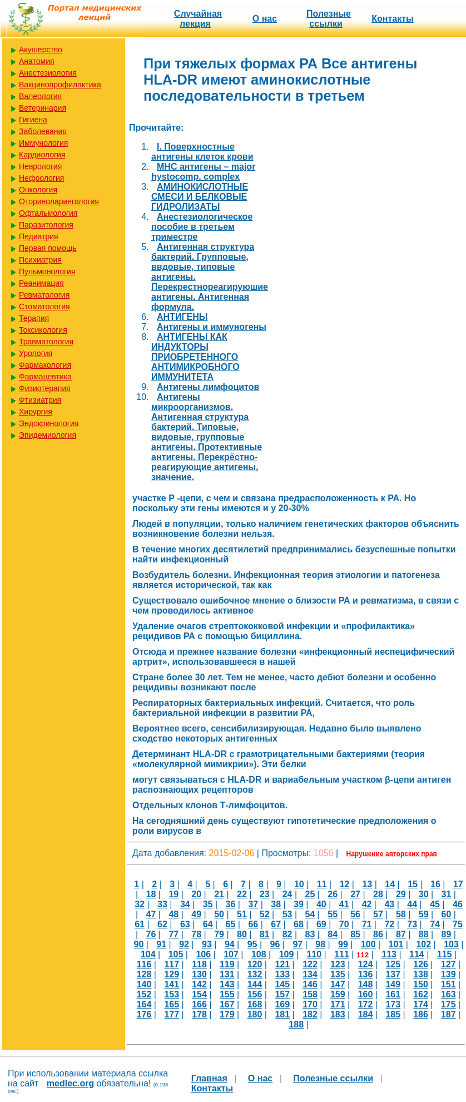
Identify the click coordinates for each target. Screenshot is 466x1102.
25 (310, 894)
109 (286, 954)
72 (389, 924)
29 (401, 894)
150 (420, 984)
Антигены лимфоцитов (208, 387)
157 (282, 994)
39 (299, 904)
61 (140, 924)
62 (162, 924)
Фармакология (45, 364)
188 (296, 1024)
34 (185, 904)
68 (299, 924)
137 (392, 974)
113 (388, 954)
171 (337, 1004)
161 (392, 994)
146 (310, 984)
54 (310, 914)
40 (321, 904)
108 (258, 954)
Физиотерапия (45, 388)
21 (219, 894)
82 (287, 934)
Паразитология (46, 224)
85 (355, 934)
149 (392, 984)
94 (230, 944)
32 (140, 904)
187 (448, 1014)
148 (365, 984)
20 (196, 894)
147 (337, 984)
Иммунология (43, 143)
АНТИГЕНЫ (182, 317)
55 (333, 914)
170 (310, 1004)
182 (310, 1014)
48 (173, 914)
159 (337, 994)
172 (365, 1004)
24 (287, 894)
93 (207, 944)
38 (276, 904)
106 (203, 954)
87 (401, 934)
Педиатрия (38, 236)
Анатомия (36, 61)
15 (413, 884)
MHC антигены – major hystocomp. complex (203, 171)
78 (196, 934)
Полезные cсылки (328, 18)
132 (254, 974)
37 (253, 904)
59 (424, 914)
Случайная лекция (198, 18)
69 (321, 924)
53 (287, 914)
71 (367, 924)
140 (144, 984)
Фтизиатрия (40, 400)
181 (282, 1014)
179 (227, 1014)
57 (378, 914)
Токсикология (43, 329)
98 (320, 944)
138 (420, 974)
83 (310, 934)
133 (282, 974)
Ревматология (44, 294)
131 (227, 974)
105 (176, 954)
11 (322, 884)
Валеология (40, 96)
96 (275, 944)
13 (367, 884)
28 (378, 894)
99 (343, 944)
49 (196, 914)
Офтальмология (48, 213)
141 (171, 984)
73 (412, 924)
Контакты (392, 18)
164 (144, 1004)
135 (337, 974)
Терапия (34, 318)
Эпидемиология (47, 435)
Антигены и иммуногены (211, 327)
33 (162, 904)
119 (227, 964)
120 (254, 964)
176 (144, 1014)
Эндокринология (48, 423)
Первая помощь (48, 248)
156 (254, 994)
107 (231, 954)
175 (448, 1004)
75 (458, 924)
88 (424, 934)
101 (396, 944)
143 (227, 984)
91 (161, 944)
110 (313, 954)
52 (265, 914)
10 (299, 884)
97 (298, 944)
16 (435, 884)
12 (345, 884)
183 (337, 1014)
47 (151, 914)
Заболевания (43, 131)
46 (458, 904)
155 (227, 994)
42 (367, 904)
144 (254, 984)
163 (448, 994)
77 (173, 934)
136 (365, 974)
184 (365, 1014)
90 (139, 944)
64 (208, 924)
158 (310, 994)
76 (151, 934)
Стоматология (44, 306)
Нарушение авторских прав (391, 854)
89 (447, 934)
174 (420, 1004)
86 (378, 934)
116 (144, 964)
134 (310, 974)
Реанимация (41, 283)
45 (435, 904)
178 (199, 1014)
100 (368, 944)
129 (171, 974)
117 (171, 964)
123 (337, 964)
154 (199, 994)
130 (199, 974)
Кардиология (42, 154)
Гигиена (33, 119)
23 (265, 894)
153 (171, 994)
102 (423, 944)
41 (344, 904)
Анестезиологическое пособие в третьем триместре (201, 226)
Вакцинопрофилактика (60, 84)
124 (365, 964)
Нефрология (41, 178)
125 (392, 964)
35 (208, 904)
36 (231, 904)
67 (276, 924)
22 (242, 894)
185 (392, 1014)
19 (173, 894)
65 (231, 924)
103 (451, 944)
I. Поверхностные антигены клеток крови (202, 151)
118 (199, 964)
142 (199, 984)
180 (254, 1014)
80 (242, 934)
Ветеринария (42, 107)
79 (219, 934)
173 (392, 1004)
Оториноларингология (59, 201)
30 (424, 894)
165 (171, 1004)
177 (171, 1014)
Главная (209, 1078)
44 (412, 904)
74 (435, 924)
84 (333, 934)
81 (265, 934)
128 (144, 974)
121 (282, 964)
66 (253, 924)
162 (420, 994)
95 (252, 944)
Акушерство (40, 49)
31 (447, 894)
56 (355, 914)
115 (444, 954)
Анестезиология (48, 72)
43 (389, 904)
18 (151, 894)
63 (185, 924)
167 (227, 1004)
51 (242, 914)
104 (148, 954)
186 (420, 1014)
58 (401, 914)
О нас (264, 18)
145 (282, 984)
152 (144, 994)
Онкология (38, 189)
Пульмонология (47, 271)
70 (344, 924)
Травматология (46, 341)
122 (310, 964)
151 (448, 984)
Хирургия (35, 411)
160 (365, 994)
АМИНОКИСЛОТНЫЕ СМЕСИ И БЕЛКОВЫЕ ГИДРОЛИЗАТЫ (199, 196)
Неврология (40, 166)
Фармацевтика (45, 376)
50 (219, 914)
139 (448, 974)
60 (447, 914)
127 (448, 964)
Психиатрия (40, 259)
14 (390, 884)
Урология (35, 353)
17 (458, 884)
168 (254, 1004)
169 (282, 1004)
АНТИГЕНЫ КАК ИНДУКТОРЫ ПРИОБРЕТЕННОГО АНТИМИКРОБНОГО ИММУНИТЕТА (195, 357)
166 (199, 1004)
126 (420, 964)
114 (416, 954)
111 (341, 954)
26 (333, 894)
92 (184, 944)
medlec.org (70, 1083)
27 (355, 894)
